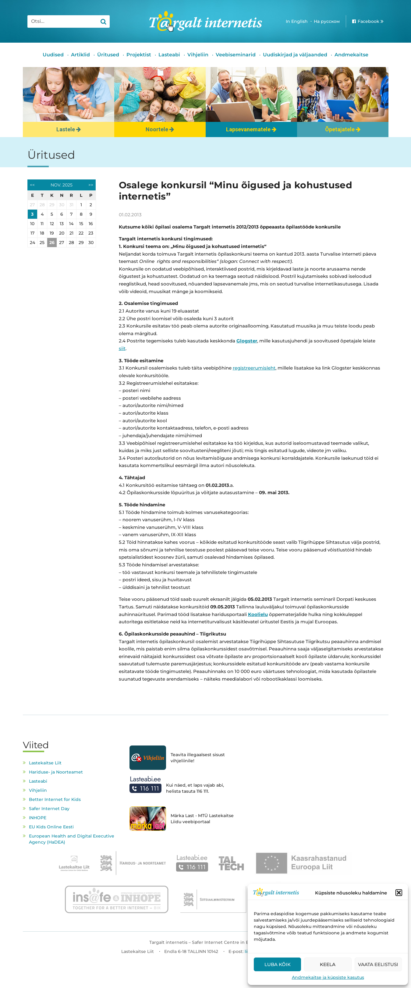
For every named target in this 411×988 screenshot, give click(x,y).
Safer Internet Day (49, 808)
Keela (327, 964)
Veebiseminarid (236, 55)
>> (90, 185)
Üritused (108, 55)
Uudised (53, 55)
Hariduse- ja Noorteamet (56, 772)
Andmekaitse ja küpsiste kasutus (328, 977)
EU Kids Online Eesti (51, 827)
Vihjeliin (197, 55)
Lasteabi (169, 55)
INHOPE (37, 817)
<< (32, 185)
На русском (327, 21)
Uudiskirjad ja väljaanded (295, 55)
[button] (399, 893)
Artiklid (80, 55)
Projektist (138, 55)
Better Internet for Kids (55, 799)
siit (122, 348)
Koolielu (258, 614)
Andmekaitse (351, 55)
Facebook (368, 21)
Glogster (246, 341)
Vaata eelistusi (378, 964)
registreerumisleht (254, 368)
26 (52, 242)
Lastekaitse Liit (45, 763)
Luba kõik (277, 964)
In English (297, 21)
